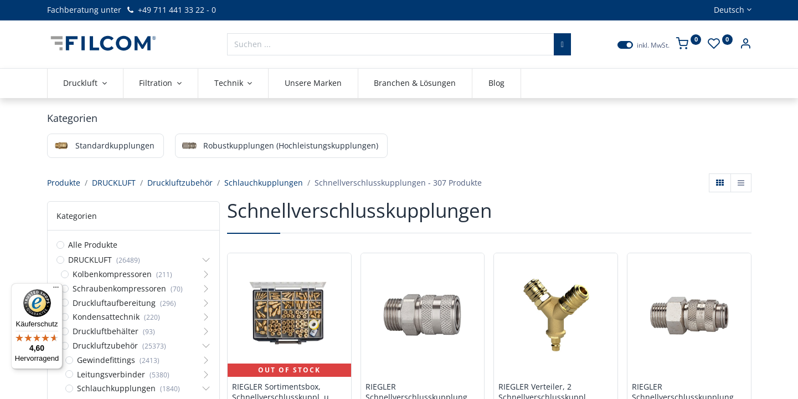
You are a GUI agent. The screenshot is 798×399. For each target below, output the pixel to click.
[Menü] (56, 289)
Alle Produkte (92, 244)
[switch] (625, 45)
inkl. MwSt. (653, 45)
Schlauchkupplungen (263, 182)
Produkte (63, 182)
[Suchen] (562, 44)
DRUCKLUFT (114, 182)
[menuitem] (313, 83)
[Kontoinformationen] (745, 44)
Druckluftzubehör (180, 182)
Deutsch (729, 9)
